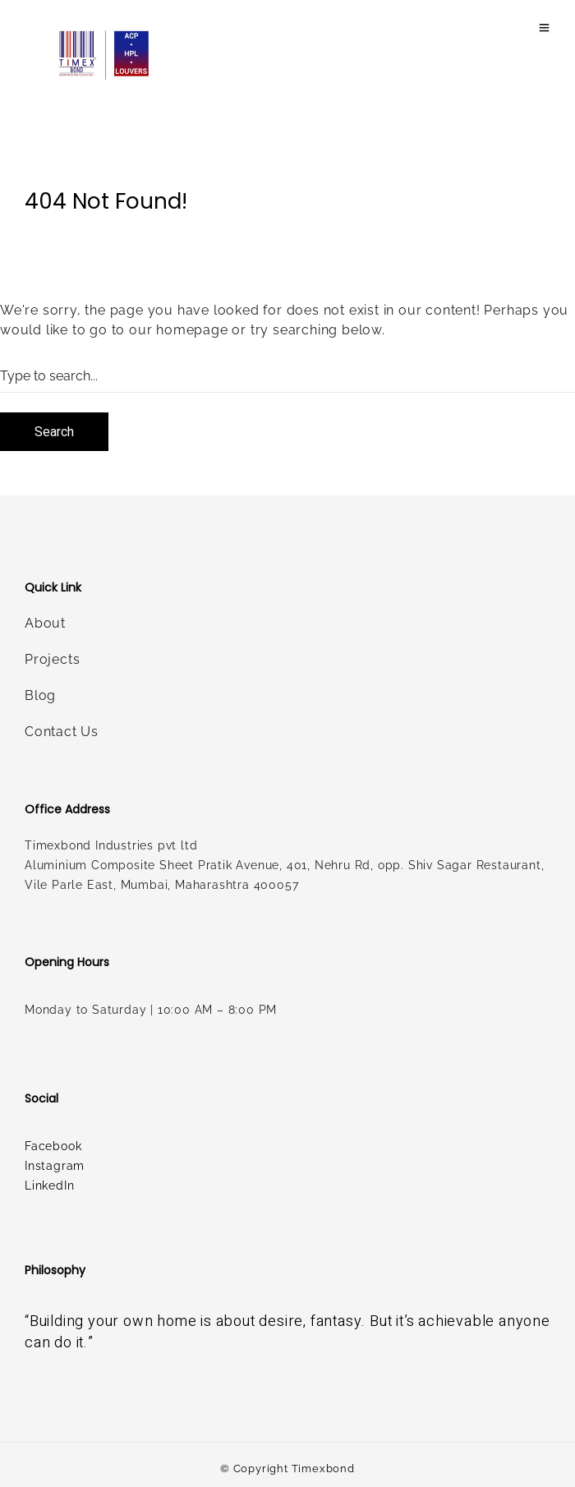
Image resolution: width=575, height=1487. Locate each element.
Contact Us (62, 731)
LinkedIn (49, 1185)
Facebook (53, 1146)
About (45, 623)
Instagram (55, 1165)
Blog (40, 695)
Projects (52, 659)
